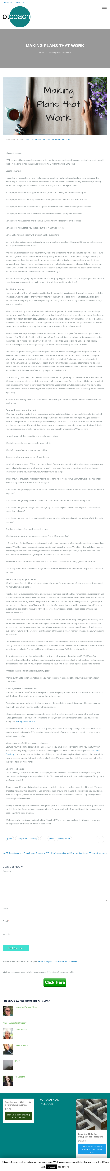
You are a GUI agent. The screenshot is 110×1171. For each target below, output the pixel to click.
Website (7, 934)
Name (6, 908)
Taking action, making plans (56, 139)
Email (6, 921)
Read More (63, 1166)
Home (41, 52)
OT (43, 838)
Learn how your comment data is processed (57, 961)
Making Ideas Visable (25, 721)
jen (27, 139)
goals (9, 838)
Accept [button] (51, 1167)
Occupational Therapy (27, 838)
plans (51, 838)
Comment (7, 871)
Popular (36, 139)
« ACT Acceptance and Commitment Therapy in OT (26, 853)
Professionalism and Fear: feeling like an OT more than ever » (79, 853)
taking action (64, 838)
